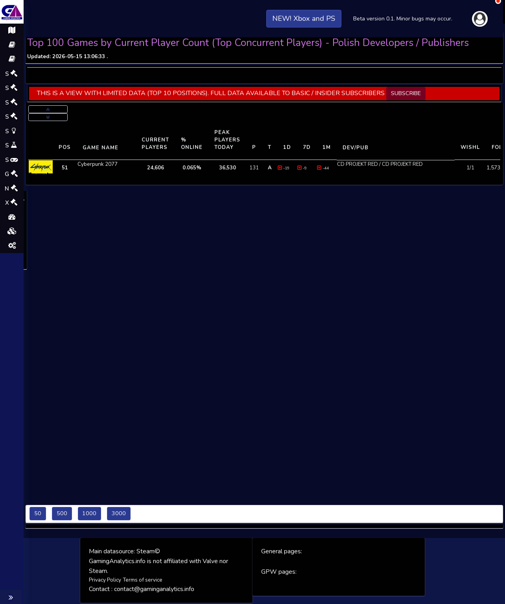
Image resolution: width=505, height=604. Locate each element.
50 (37, 513)
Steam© (148, 551)
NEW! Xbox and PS (304, 11)
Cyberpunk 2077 (96, 163)
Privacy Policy (105, 579)
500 (62, 513)
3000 (119, 513)
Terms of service (141, 579)
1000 (89, 513)
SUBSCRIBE (406, 93)
